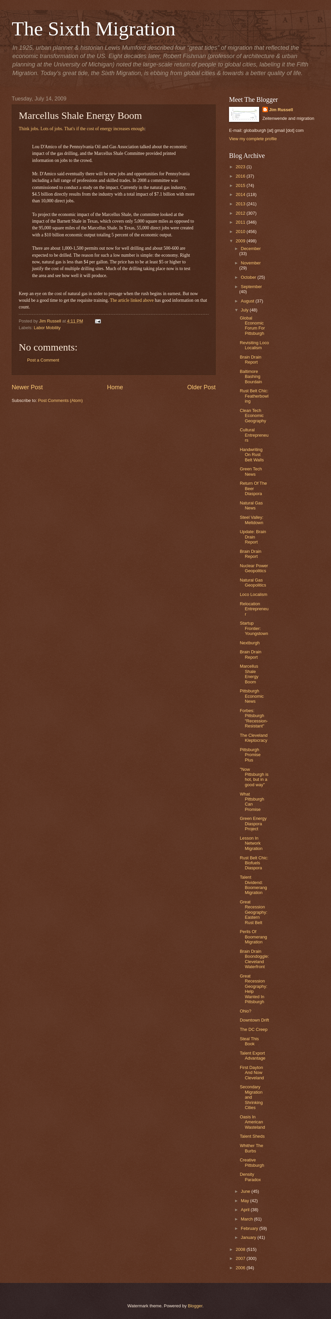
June (246, 1191)
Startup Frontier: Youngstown (254, 628)
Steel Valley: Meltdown (251, 520)
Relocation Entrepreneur (254, 609)
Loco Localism (253, 594)
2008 (241, 1249)
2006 (241, 1267)
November (250, 262)
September (251, 286)
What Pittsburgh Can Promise (252, 802)
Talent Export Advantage (252, 1056)
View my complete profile (253, 138)
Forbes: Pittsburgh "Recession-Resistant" (254, 718)
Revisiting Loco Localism (254, 345)
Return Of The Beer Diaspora (253, 488)
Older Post (201, 387)
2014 (241, 194)
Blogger (195, 1305)
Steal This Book (249, 1041)
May (245, 1200)
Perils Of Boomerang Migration (253, 936)
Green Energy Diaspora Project (253, 823)
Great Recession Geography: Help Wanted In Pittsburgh (253, 988)
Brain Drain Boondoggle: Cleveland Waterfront (254, 959)
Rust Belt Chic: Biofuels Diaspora (254, 863)
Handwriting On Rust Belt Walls (252, 454)
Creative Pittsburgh (252, 1162)
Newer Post (27, 387)
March (247, 1219)
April (245, 1209)
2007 (241, 1258)
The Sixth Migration (94, 29)
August (248, 300)
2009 (241, 240)
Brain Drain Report (250, 360)
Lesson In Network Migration (251, 843)
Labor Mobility (47, 327)
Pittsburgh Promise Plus (250, 754)
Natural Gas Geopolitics (253, 583)
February (250, 1228)
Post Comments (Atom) (60, 400)
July (245, 309)
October (249, 277)
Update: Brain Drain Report (253, 536)
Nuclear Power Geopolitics (254, 568)
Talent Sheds (252, 1136)
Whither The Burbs (251, 1148)
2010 (241, 231)
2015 (241, 185)
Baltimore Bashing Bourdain (251, 376)
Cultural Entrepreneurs (254, 435)
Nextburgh (249, 642)
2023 (241, 166)
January (249, 1237)
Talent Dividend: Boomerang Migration (253, 885)
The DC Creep (253, 1029)
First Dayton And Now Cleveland (252, 1072)
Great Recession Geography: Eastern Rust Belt (253, 912)
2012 (241, 213)
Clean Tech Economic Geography (253, 415)
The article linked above (132, 300)
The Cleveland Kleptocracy (253, 738)
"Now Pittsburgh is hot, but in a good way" (254, 777)
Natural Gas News (251, 505)
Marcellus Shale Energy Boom (249, 674)
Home (115, 387)
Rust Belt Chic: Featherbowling (254, 396)
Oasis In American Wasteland (252, 1122)
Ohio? (245, 1011)
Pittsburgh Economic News (252, 696)
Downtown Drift (254, 1020)
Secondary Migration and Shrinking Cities (251, 1097)
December (250, 248)
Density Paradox (250, 1177)
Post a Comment (43, 360)
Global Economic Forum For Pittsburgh (252, 325)
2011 (241, 222)
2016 (241, 176)
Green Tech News (251, 471)
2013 (241, 203)
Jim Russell (281, 109)
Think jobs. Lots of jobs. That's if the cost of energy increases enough (81, 128)
